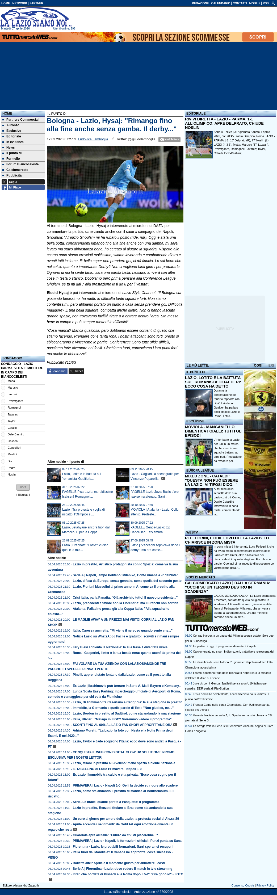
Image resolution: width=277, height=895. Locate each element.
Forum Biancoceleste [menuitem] (20, 164)
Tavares (13, 414)
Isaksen (13, 441)
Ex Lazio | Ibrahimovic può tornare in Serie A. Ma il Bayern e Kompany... (127, 686)
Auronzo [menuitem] (10, 125)
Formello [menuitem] (11, 159)
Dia (10, 461)
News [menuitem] (8, 147)
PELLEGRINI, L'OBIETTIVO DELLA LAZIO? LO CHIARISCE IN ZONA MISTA (227, 540)
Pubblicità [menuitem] (12, 175)
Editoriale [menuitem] (11, 136)
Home (7, 113)
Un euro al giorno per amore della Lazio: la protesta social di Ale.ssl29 (126, 819)
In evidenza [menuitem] (13, 142)
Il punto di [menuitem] (12, 153)
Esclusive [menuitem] (11, 131)
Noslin (12, 474)
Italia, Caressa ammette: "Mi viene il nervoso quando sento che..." (123, 630)
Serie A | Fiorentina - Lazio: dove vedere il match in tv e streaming (123, 869)
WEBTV (192, 532)
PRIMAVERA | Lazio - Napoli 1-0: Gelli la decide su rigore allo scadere (125, 785)
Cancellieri (14, 447)
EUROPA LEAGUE (200, 470)
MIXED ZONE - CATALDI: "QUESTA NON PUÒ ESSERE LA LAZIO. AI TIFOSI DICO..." (211, 480)
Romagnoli (15, 407)
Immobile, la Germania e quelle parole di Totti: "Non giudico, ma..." (123, 708)
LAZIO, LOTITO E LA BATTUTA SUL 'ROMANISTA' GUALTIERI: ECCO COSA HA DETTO (213, 382)
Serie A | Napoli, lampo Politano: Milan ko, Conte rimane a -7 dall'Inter (125, 575)
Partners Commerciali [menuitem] (20, 119)
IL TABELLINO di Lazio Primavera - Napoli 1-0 (107, 769)
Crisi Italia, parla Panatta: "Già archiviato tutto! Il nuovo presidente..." (125, 597)
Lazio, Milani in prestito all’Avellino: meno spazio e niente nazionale (124, 763)
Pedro (11, 467)
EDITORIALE (195, 113)
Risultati (23, 494)
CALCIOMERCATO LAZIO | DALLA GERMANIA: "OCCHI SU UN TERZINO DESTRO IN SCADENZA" (227, 587)
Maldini (12, 454)
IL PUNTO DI (195, 372)
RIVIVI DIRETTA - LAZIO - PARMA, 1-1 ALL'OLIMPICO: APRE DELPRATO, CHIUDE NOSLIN (224, 123)
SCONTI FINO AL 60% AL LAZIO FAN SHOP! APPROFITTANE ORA (123, 725)
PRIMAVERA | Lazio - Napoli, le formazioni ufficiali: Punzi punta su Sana (127, 841)
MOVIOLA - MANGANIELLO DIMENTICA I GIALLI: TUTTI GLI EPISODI (213, 431)
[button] (23, 487)
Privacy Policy (265, 885)
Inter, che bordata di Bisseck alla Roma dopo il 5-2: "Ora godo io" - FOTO (128, 874)
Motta (11, 381)
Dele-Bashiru (16, 434)
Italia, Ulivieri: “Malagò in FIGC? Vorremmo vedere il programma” (122, 719)
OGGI (258, 365)
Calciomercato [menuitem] (15, 170)
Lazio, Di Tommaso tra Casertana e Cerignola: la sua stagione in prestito (128, 702)
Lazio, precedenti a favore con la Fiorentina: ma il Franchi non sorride (125, 603)
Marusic (13, 387)
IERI (271, 365)
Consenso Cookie (243, 885)
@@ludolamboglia (141, 139)
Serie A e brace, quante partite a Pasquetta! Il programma (116, 802)
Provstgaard (15, 400)
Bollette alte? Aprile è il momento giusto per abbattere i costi (119, 863)
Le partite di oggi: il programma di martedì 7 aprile (224, 646)
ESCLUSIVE (195, 421)
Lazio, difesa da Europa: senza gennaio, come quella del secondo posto (127, 581)
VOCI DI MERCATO (200, 577)
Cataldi (12, 427)
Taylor (11, 421)
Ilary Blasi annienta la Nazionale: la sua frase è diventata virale (120, 647)
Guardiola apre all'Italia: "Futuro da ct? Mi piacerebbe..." (115, 835)
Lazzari (12, 394)
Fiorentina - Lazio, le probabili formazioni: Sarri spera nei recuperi (123, 846)
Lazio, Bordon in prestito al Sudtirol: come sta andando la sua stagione (127, 713)
